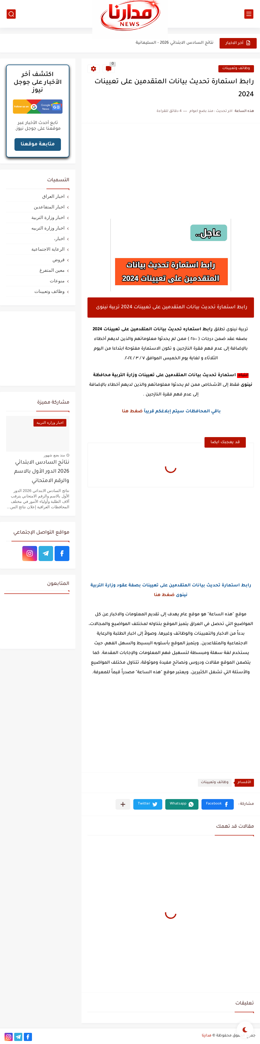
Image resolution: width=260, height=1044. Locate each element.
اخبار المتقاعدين (49, 206)
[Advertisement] (170, 171)
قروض (58, 259)
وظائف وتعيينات (236, 69)
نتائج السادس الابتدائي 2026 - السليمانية (175, 43)
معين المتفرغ (52, 270)
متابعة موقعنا (38, 144)
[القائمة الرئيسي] (248, 14)
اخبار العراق (53, 196)
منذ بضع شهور (54, 455)
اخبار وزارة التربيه (48, 227)
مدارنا (206, 1036)
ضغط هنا (132, 411)
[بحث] (11, 14)
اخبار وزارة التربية (48, 217)
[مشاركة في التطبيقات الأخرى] (123, 804)
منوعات (57, 280)
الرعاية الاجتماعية (48, 249)
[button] (217, 804)
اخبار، (59, 238)
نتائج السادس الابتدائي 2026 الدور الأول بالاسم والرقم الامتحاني (41, 472)
